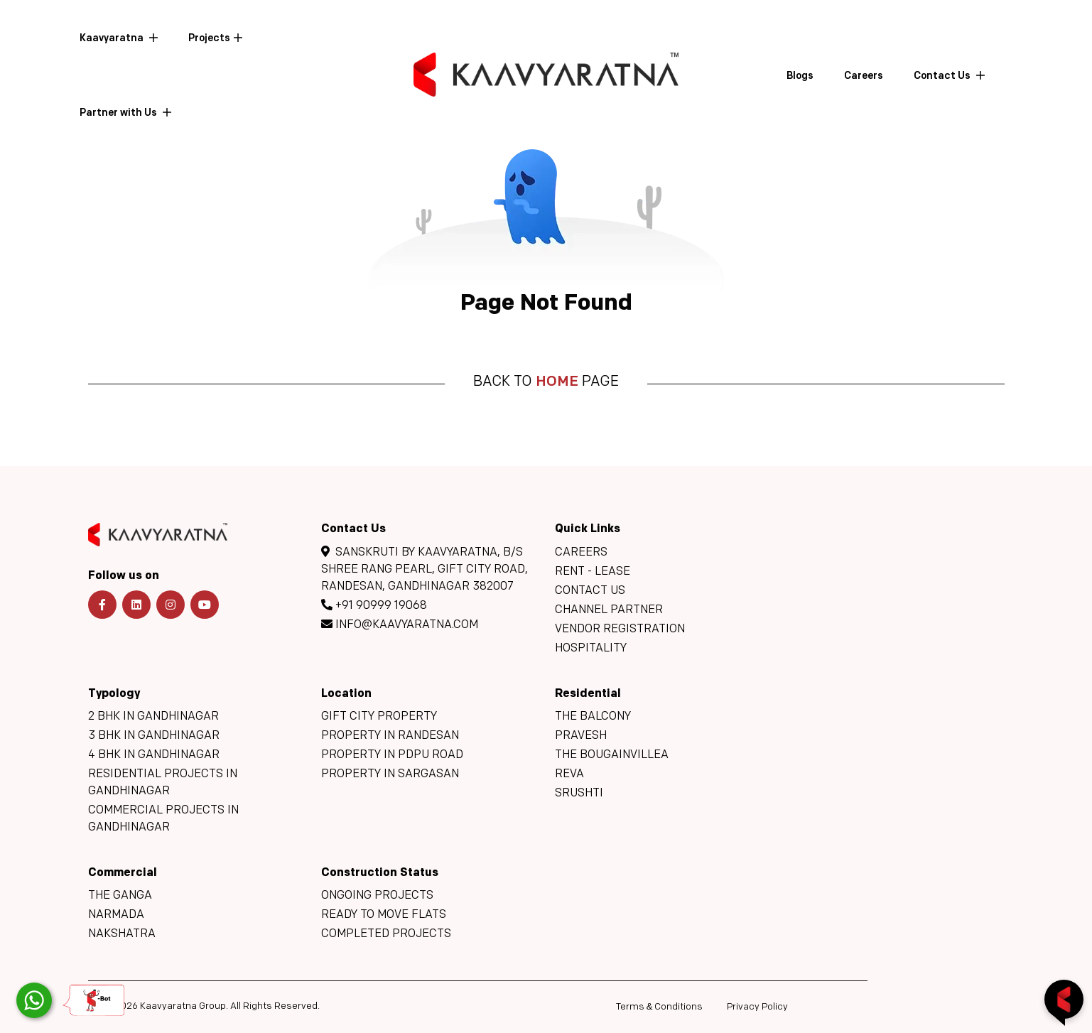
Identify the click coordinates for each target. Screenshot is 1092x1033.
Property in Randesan (390, 736)
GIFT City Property (379, 717)
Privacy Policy (757, 1007)
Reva (569, 774)
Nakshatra (122, 934)
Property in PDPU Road (392, 755)
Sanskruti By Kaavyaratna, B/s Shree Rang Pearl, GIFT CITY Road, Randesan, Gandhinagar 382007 (424, 569)
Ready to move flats (383, 915)
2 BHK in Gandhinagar (153, 717)
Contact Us (943, 76)
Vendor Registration (620, 629)
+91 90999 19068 (374, 605)
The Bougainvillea (612, 755)
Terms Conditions (659, 1007)
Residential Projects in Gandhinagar (162, 783)
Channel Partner (609, 610)
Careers (863, 76)
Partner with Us (119, 113)
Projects (209, 38)
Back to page (546, 382)
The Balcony (593, 717)
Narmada (116, 915)
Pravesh (581, 736)
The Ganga (120, 896)
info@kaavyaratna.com (399, 624)
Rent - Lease (592, 572)
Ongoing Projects (377, 896)
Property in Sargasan (390, 774)
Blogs (799, 76)
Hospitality (591, 648)
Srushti (579, 793)
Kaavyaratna (113, 38)
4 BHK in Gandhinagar (154, 755)
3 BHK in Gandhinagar (154, 736)
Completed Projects (386, 934)
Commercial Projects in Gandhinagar (163, 819)
